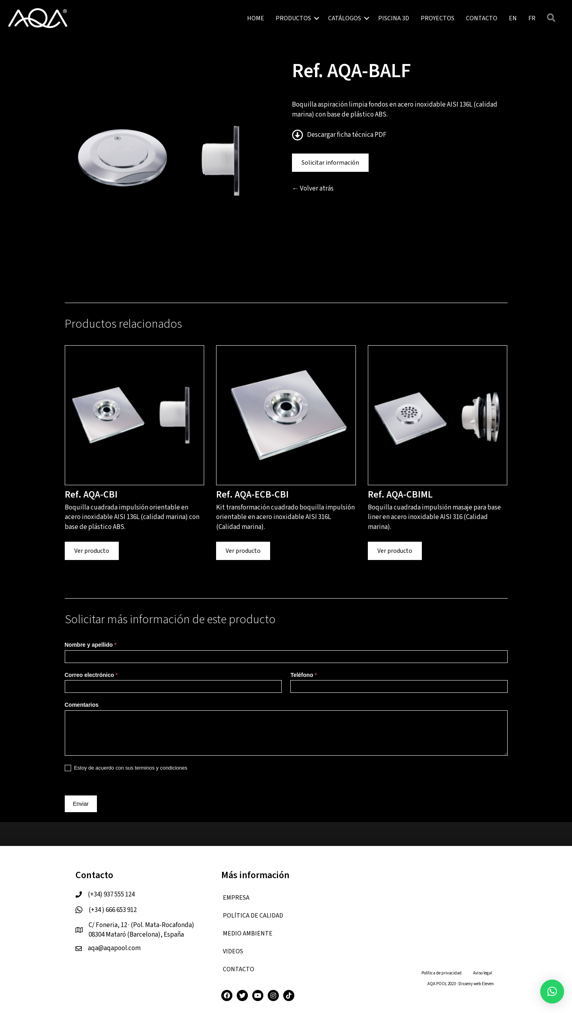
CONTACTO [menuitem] (481, 18)
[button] (316, 18)
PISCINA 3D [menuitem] (393, 18)
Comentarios (82, 705)
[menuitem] (512, 18)
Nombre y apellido (91, 645)
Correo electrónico (91, 675)
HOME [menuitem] (255, 18)
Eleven (488, 984)
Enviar (81, 804)
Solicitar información (330, 162)
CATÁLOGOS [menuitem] (344, 18)
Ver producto (91, 550)
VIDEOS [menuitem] (233, 951)
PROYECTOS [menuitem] (437, 18)
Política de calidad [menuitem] (253, 915)
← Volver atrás (313, 188)
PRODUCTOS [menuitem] (293, 18)
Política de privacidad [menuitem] (441, 973)
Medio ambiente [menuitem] (247, 933)
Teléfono (303, 675)
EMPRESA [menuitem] (236, 897)
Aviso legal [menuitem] (482, 973)
